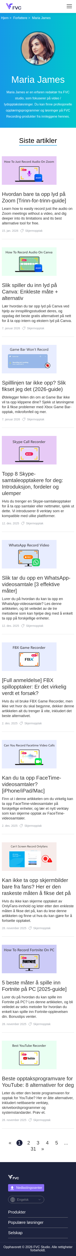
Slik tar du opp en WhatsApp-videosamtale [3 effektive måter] (36, 584)
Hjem (5, 18)
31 (33, 1149)
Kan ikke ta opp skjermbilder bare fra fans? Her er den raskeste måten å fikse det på (36, 886)
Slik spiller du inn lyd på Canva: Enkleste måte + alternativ (30, 291)
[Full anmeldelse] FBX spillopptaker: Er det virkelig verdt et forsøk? (34, 686)
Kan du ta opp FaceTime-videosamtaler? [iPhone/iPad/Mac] (31, 784)
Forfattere (20, 18)
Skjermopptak (34, 230)
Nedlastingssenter (26, 1188)
